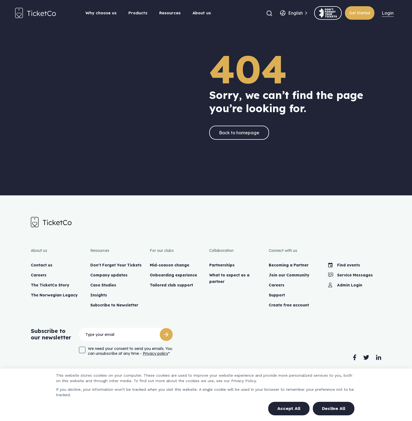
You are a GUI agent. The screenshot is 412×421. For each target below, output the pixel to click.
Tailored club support (171, 285)
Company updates (109, 275)
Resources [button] (170, 12)
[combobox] (295, 13)
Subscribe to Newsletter (114, 305)
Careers (38, 275)
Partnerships (222, 265)
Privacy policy (155, 353)
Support (277, 295)
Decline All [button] (333, 408)
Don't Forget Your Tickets (116, 265)
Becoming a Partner (288, 265)
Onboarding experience (173, 275)
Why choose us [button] (101, 12)
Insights (98, 295)
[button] (269, 13)
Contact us (41, 265)
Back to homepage (239, 132)
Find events (344, 265)
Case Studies (103, 285)
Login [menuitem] (388, 13)
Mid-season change (169, 265)
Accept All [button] (288, 408)
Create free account (289, 305)
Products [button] (137, 12)
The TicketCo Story (50, 285)
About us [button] (201, 12)
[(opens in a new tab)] (328, 13)
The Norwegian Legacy (54, 295)
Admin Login (345, 285)
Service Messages (350, 275)
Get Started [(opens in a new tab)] (359, 13)
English (295, 13)
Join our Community (289, 275)
